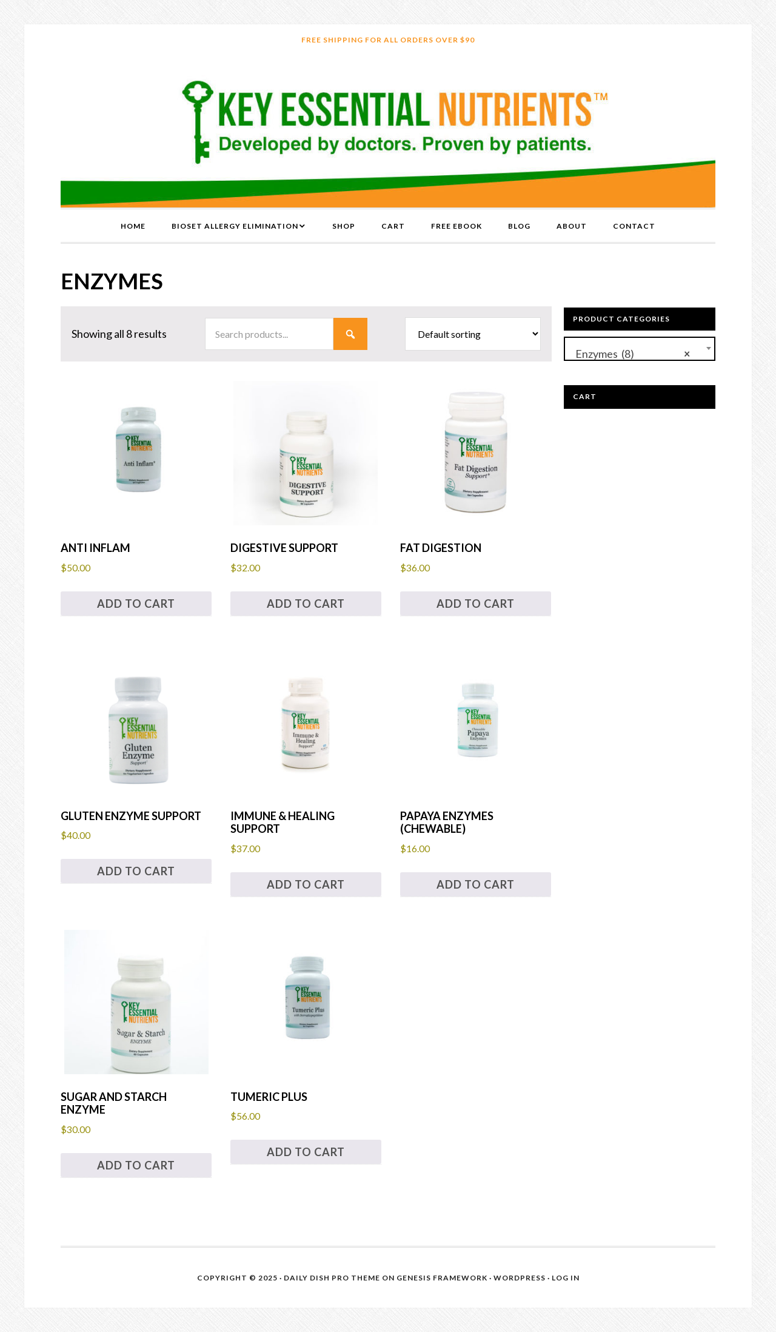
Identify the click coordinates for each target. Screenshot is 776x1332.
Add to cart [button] (136, 603)
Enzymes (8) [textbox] (630, 351)
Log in (566, 1277)
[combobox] (639, 349)
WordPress (519, 1277)
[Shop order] (473, 334)
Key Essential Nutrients (388, 131)
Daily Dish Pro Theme (332, 1277)
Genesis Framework (441, 1277)
